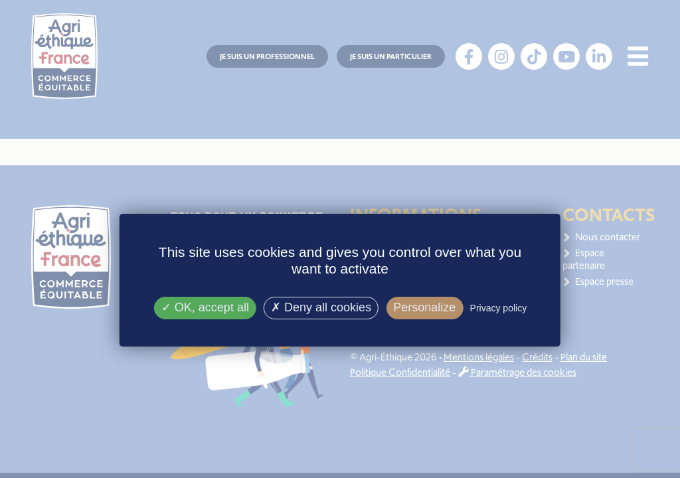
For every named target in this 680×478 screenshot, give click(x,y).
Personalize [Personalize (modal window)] (424, 307)
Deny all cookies (321, 307)
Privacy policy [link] (498, 308)
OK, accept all (205, 307)
